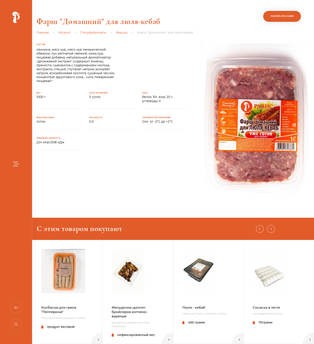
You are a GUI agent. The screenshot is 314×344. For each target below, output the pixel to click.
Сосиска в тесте (266, 307)
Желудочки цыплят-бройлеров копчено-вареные (130, 312)
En (16, 307)
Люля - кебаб (193, 307)
